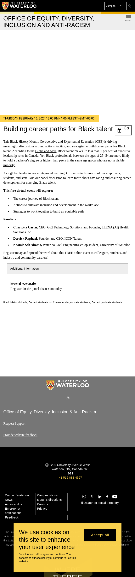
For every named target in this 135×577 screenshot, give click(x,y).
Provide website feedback (20, 435)
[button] (114, 6)
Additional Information (24, 268)
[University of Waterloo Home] (19, 6)
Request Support (14, 423)
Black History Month (15, 302)
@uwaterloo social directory (99, 502)
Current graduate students (107, 302)
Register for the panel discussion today (36, 288)
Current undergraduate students (71, 302)
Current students (38, 302)
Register (8, 253)
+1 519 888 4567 (70, 477)
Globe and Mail (45, 151)
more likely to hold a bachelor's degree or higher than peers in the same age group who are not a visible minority (66, 160)
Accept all (100, 535)
